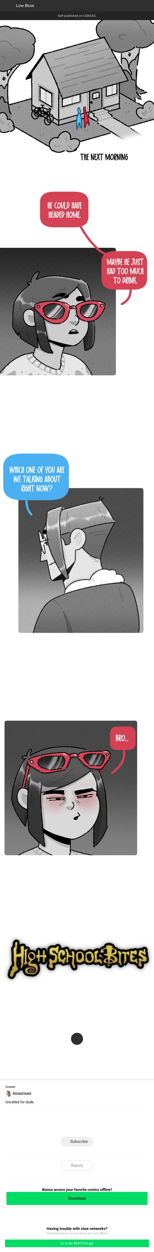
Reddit (113, 1125)
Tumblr (95, 1125)
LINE (41, 1125)
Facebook (59, 1125)
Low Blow (25, 5)
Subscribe (79, 1141)
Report (77, 1165)
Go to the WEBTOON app (77, 1243)
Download (77, 1198)
